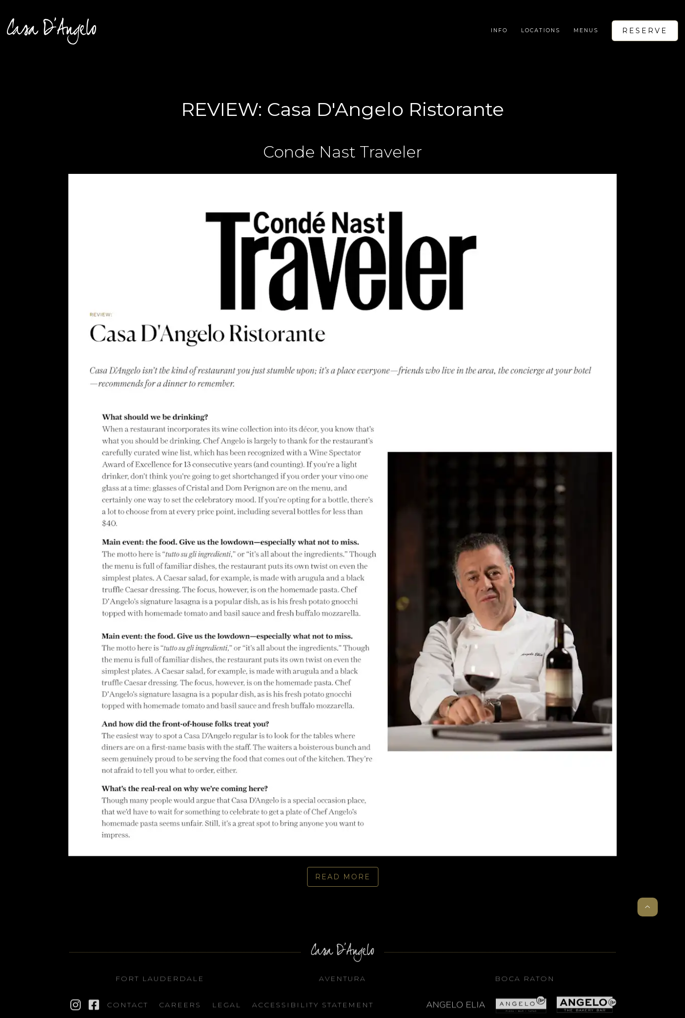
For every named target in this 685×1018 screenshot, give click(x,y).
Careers (180, 1006)
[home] (51, 31)
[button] (499, 31)
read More (342, 876)
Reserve (645, 30)
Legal (226, 1006)
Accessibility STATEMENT (312, 1006)
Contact (127, 1006)
